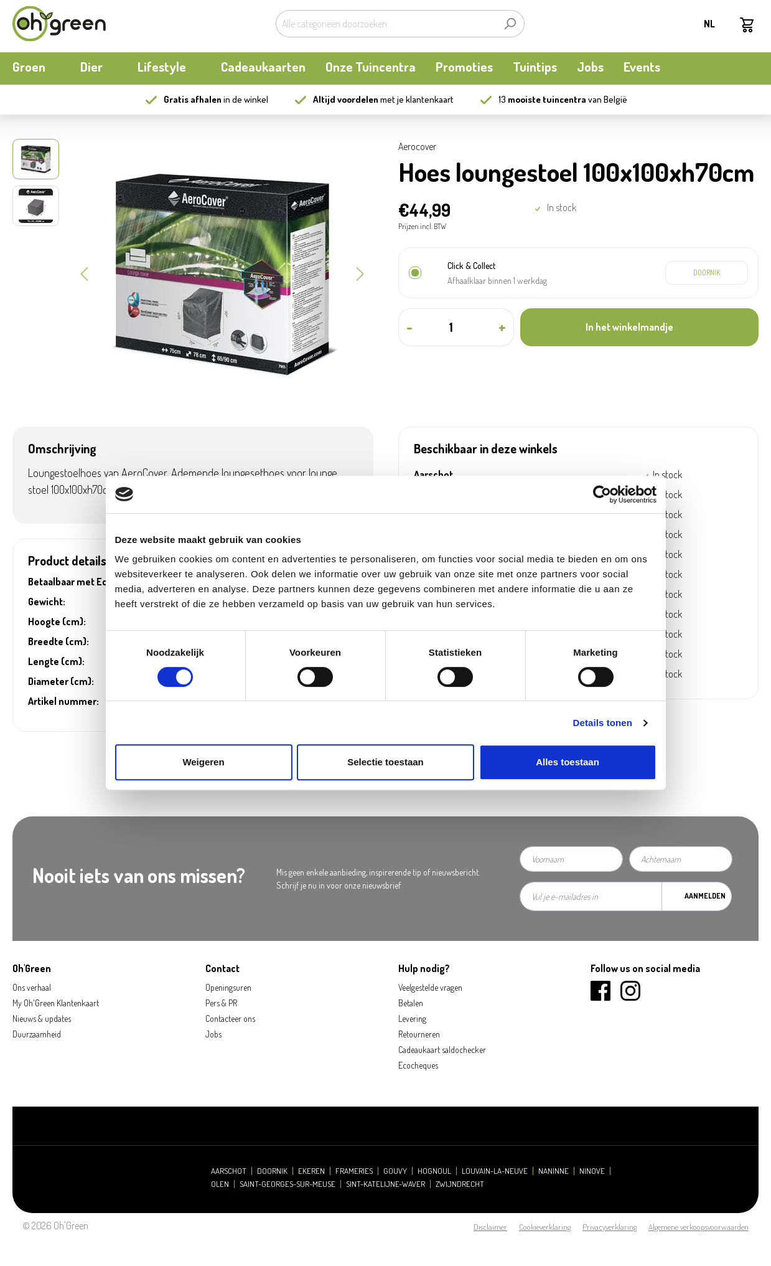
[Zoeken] (510, 23)
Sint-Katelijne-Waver (385, 1184)
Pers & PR (221, 1003)
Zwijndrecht (460, 1184)
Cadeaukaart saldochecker (442, 1049)
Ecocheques (418, 1065)
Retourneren (419, 1034)
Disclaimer (490, 1227)
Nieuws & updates (41, 1018)
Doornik (272, 1171)
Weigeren (203, 762)
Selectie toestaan (385, 762)
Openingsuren (228, 987)
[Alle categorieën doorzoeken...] (386, 23)
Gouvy (395, 1171)
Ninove (592, 1171)
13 (542, 99)
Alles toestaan (567, 762)
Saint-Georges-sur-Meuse (287, 1184)
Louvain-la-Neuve (495, 1171)
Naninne (553, 1171)
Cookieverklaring (545, 1227)
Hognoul (434, 1171)
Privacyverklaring (609, 1227)
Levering (412, 1018)
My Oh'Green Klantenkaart (55, 1003)
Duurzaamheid (36, 1034)
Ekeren (311, 1171)
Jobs (213, 1034)
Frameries (354, 1171)
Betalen (410, 1003)
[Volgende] (360, 272)
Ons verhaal (31, 987)
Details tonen (602, 722)
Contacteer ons (230, 1018)
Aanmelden (705, 895)
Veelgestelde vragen (430, 987)
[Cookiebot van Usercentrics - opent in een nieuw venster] (602, 494)
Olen (220, 1184)
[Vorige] (84, 272)
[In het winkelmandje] (639, 327)
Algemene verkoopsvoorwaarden (698, 1227)
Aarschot (228, 1171)
